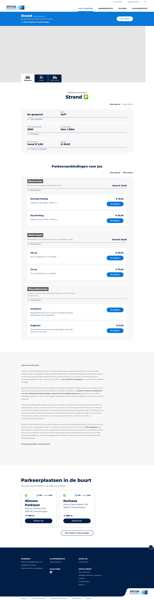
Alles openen (115, 104)
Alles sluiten (128, 104)
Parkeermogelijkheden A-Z (31, 562)
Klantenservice (55, 562)
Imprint (88, 598)
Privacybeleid (76, 598)
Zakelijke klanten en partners (90, 575)
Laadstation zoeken (28, 565)
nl (146, 2)
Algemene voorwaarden (58, 598)
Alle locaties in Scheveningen (77, 533)
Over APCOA (83, 562)
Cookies (23, 598)
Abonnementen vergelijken (32, 568)
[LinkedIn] (51, 572)
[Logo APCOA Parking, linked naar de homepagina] (15, 8)
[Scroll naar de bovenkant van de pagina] (151, 547)
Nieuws (81, 585)
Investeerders (84, 581)
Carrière (82, 578)
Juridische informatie (38, 598)
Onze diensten (84, 572)
